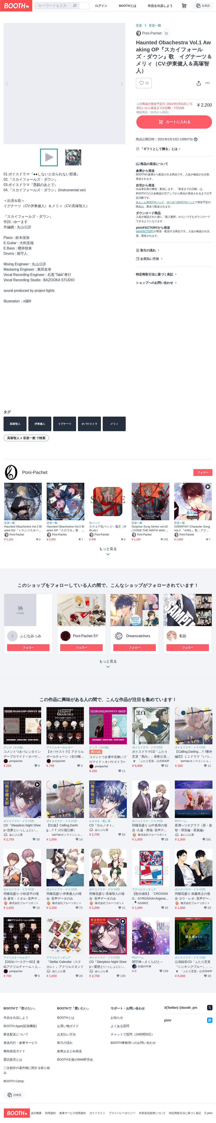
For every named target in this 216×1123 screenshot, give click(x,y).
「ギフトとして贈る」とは (158, 149)
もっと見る (108, 665)
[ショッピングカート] (184, 5)
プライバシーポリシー (122, 1113)
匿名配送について (16, 1034)
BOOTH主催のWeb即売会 (75, 1059)
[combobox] (57, 5)
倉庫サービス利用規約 (72, 1113)
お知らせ (117, 1017)
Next (121, 83)
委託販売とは (13, 1059)
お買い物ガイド (68, 1026)
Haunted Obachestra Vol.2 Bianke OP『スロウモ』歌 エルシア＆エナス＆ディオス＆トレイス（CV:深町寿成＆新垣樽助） (65, 528)
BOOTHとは (127, 5)
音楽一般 (155, 25)
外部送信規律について (152, 1113)
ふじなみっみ (30, 636)
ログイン (101, 5)
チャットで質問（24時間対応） (132, 1034)
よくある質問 (120, 1026)
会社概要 (36, 1113)
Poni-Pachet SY (85, 636)
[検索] (74, 6)
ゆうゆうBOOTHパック (181, 202)
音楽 (139, 25)
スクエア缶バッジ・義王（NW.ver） (107, 528)
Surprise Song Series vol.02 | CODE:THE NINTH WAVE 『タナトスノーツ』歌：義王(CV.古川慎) (150, 528)
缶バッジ (94, 523)
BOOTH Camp (14, 1081)
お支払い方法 (149, 258)
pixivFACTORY (145, 231)
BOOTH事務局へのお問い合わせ (133, 1042)
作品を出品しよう (160, 5)
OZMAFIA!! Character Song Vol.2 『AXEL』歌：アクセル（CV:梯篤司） (192, 528)
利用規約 (50, 1113)
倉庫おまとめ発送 (69, 1051)
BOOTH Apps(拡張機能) (20, 1026)
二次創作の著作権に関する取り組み (27, 1070)
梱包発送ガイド (14, 1051)
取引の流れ (148, 250)
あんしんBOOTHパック (150, 202)
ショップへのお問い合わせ (154, 282)
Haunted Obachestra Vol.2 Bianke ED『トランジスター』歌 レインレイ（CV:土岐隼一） (23, 528)
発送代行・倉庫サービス (21, 1042)
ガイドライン (97, 1113)
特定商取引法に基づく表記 (154, 274)
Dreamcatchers (138, 636)
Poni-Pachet (34, 472)
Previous (7, 83)
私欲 (182, 636)
